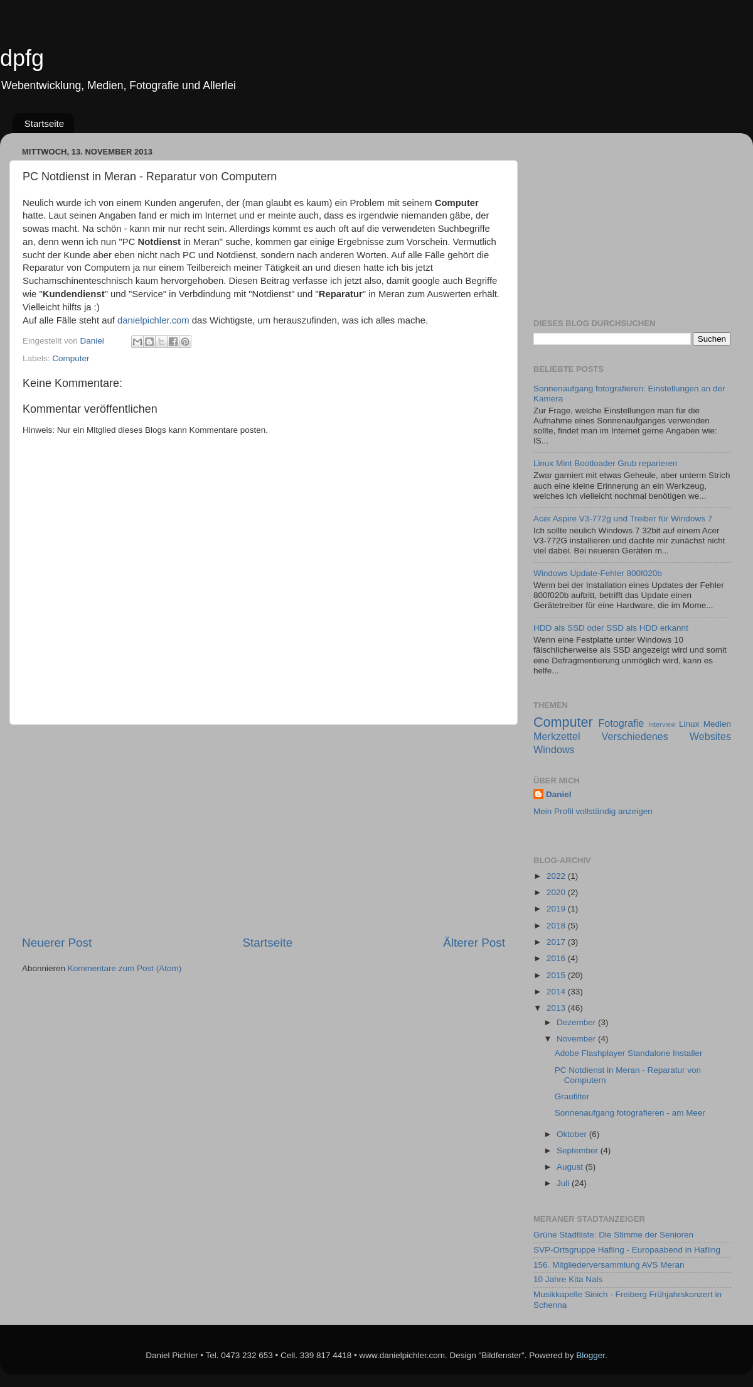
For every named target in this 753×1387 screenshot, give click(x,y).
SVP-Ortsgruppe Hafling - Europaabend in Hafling (626, 1249)
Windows (554, 749)
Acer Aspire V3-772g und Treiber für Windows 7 (622, 518)
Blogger (590, 1355)
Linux (689, 724)
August (571, 1167)
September (579, 1150)
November (577, 1038)
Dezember (577, 1022)
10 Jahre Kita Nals (567, 1279)
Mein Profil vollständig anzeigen (593, 811)
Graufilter (572, 1096)
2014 (557, 991)
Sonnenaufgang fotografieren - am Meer (630, 1113)
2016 (557, 958)
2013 (557, 1008)
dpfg (22, 58)
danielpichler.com (153, 320)
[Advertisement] (263, 830)
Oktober (573, 1134)
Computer (70, 358)
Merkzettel (556, 736)
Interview (661, 724)
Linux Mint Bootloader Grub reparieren (605, 463)
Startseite (44, 123)
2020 (557, 892)
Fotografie (621, 723)
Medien (717, 724)
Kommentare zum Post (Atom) (125, 968)
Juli (564, 1183)
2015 (557, 975)
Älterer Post (474, 942)
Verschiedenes (635, 736)
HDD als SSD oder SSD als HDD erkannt (610, 628)
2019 (557, 908)
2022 (557, 876)
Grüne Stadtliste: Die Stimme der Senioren (613, 1234)
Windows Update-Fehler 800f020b (597, 573)
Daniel (559, 794)
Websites (710, 736)
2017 (557, 942)
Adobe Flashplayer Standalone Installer (629, 1053)
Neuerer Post (57, 942)
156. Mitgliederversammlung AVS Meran (609, 1265)
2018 (557, 925)
